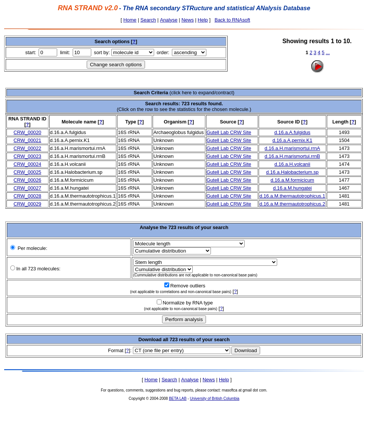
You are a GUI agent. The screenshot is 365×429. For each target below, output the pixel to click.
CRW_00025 (27, 172)
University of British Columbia (215, 398)
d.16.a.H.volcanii (292, 164)
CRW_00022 (27, 148)
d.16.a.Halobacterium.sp (292, 172)
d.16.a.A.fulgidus (292, 132)
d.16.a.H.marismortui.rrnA (292, 148)
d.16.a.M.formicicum (292, 180)
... (328, 52)
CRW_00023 (27, 156)
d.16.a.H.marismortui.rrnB (292, 156)
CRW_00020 (27, 132)
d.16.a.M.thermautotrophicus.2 (292, 204)
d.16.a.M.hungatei (292, 188)
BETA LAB (178, 398)
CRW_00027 (27, 188)
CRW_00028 (27, 196)
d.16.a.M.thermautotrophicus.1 (292, 196)
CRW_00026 (27, 180)
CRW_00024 (27, 164)
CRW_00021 (27, 140)
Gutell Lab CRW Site (229, 132)
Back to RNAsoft (232, 20)
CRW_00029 (27, 204)
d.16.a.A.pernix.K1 (292, 140)
